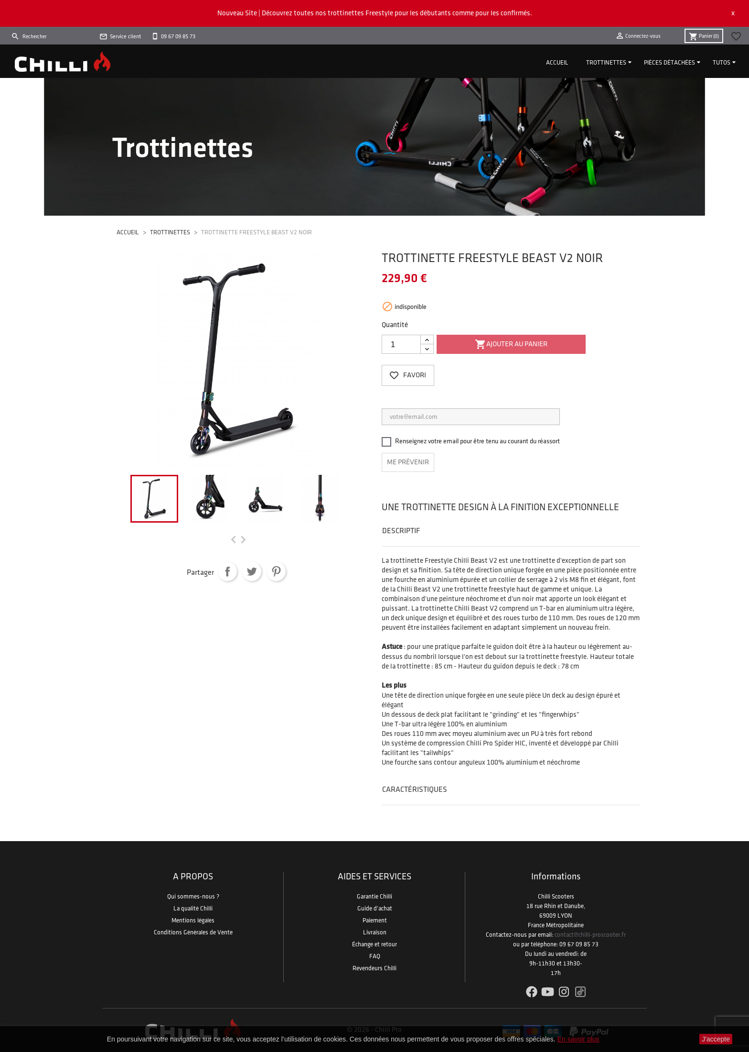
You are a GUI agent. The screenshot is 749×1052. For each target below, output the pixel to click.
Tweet (251, 571)
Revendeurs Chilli (374, 968)
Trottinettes (606, 63)
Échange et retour (374, 944)
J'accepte (716, 1039)
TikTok (580, 991)
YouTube (547, 991)
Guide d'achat (374, 908)
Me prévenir (408, 462)
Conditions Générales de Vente (193, 932)
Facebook (531, 991)
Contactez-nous (506, 935)
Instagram (563, 991)
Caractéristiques (414, 789)
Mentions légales (192, 920)
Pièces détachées (669, 63)
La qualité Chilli (193, 908)
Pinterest (276, 571)
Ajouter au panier (511, 345)
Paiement (375, 920)
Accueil (557, 63)
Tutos (721, 63)
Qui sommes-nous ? (193, 896)
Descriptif (401, 531)
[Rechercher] (52, 37)
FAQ (374, 956)
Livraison (374, 932)
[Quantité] (401, 344)
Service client (125, 36)
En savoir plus (578, 1039)
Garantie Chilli (374, 896)
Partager (227, 571)
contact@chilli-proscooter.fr (590, 935)
